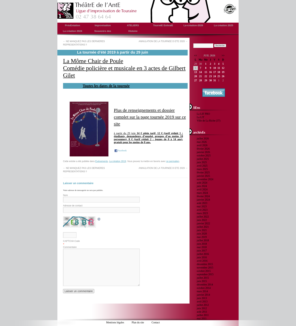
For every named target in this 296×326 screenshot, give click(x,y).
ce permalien (172, 161)
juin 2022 (202, 220)
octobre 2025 (203, 155)
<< (195, 55)
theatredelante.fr (97, 10)
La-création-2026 (193, 25)
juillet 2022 (203, 216)
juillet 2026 (203, 138)
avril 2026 (202, 145)
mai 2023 (202, 206)
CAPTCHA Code (71, 241)
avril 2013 (202, 301)
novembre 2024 (205, 179)
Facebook (120, 150)
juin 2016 (202, 257)
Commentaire (70, 247)
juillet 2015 (203, 277)
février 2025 (203, 172)
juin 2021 (202, 230)
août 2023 (202, 203)
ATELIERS (133, 25)
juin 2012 (202, 308)
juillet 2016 (203, 254)
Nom (65, 195)
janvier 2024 (203, 199)
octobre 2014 (203, 288)
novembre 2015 (205, 267)
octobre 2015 (203, 271)
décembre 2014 (205, 284)
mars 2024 (202, 192)
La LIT (200, 117)
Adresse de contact (72, 205)
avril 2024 (202, 189)
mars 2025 (202, 169)
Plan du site (138, 322)
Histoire (132, 31)
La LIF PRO (203, 113)
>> (223, 55)
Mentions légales (115, 322)
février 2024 (203, 196)
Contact (156, 322)
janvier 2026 (203, 152)
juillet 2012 (203, 305)
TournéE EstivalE (163, 25)
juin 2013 (202, 298)
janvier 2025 (203, 176)
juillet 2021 (203, 226)
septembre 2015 (205, 274)
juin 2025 (202, 162)
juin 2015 (202, 281)
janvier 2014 (203, 294)
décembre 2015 (205, 264)
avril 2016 (202, 260)
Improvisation (103, 25)
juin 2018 (202, 243)
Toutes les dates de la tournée (106, 86)
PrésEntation (72, 25)
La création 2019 (117, 161)
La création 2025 (223, 25)
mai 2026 (202, 142)
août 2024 (202, 182)
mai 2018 (202, 247)
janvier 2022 (203, 223)
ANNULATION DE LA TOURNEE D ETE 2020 (163, 41)
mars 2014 (202, 291)
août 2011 (202, 311)
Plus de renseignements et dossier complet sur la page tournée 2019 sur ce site (150, 117)
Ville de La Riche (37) (208, 120)
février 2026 (203, 148)
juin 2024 (202, 186)
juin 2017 (202, 250)
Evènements (101, 161)
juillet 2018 (203, 240)
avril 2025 (202, 165)
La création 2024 (72, 31)
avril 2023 (202, 209)
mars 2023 (202, 213)
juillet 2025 (203, 159)
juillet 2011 (203, 315)
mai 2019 (202, 237)
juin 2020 (202, 233)
